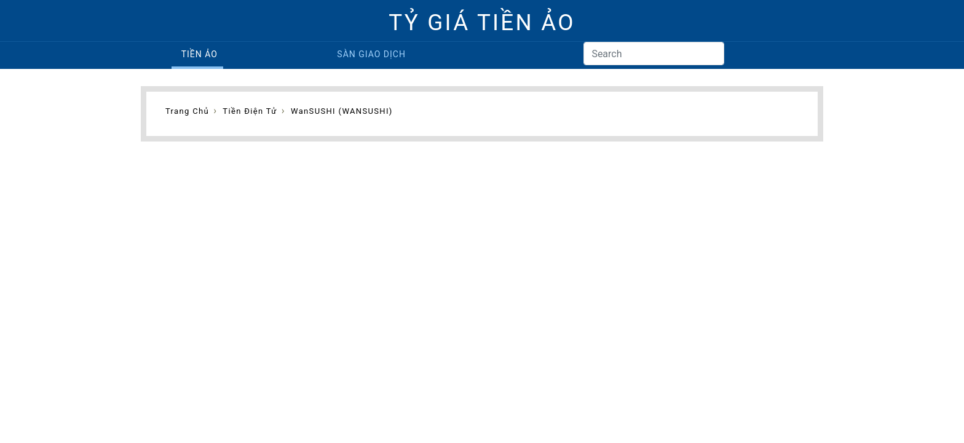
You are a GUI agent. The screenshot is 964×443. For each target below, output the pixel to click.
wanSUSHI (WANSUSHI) (342, 111)
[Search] (653, 53)
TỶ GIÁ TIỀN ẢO (482, 22)
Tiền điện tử (250, 111)
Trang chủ (187, 111)
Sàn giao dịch (371, 54)
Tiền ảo (199, 54)
